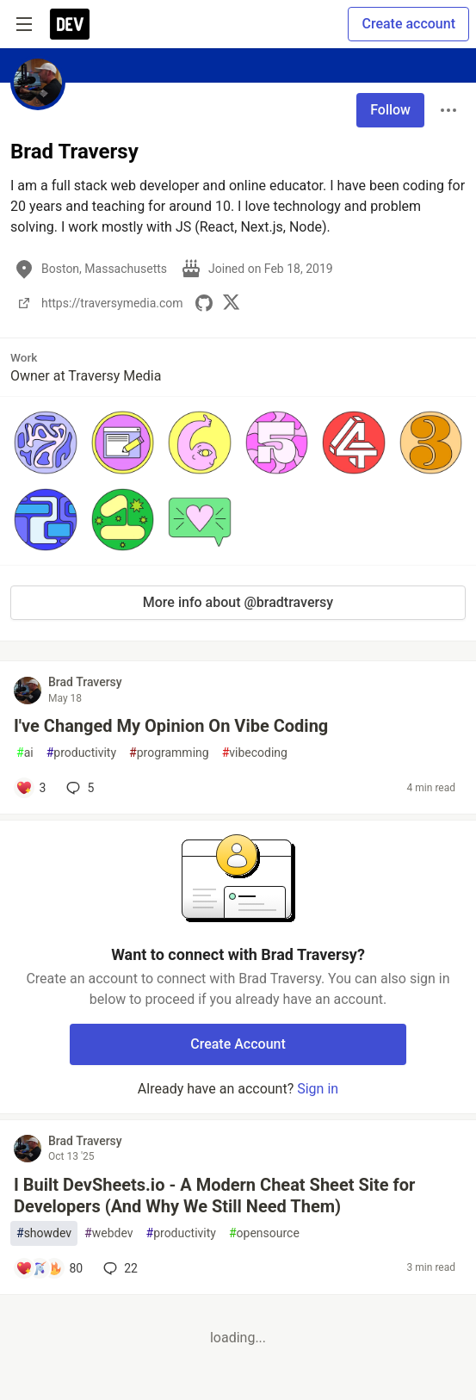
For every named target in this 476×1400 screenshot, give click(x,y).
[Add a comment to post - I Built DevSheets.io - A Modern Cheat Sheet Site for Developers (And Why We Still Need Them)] (49, 1268)
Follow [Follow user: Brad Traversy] (390, 110)
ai (25, 753)
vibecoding (254, 753)
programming (169, 753)
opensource (264, 1233)
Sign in (317, 1089)
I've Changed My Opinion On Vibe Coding (171, 725)
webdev (108, 1233)
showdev (43, 1233)
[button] (45, 442)
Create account (408, 23)
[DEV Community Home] (69, 24)
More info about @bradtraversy (238, 602)
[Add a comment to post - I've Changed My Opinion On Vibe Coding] (30, 787)
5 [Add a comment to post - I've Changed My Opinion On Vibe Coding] (78, 787)
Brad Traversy (85, 682)
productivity (81, 753)
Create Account (238, 1044)
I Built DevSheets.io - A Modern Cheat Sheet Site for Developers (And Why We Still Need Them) (214, 1195)
